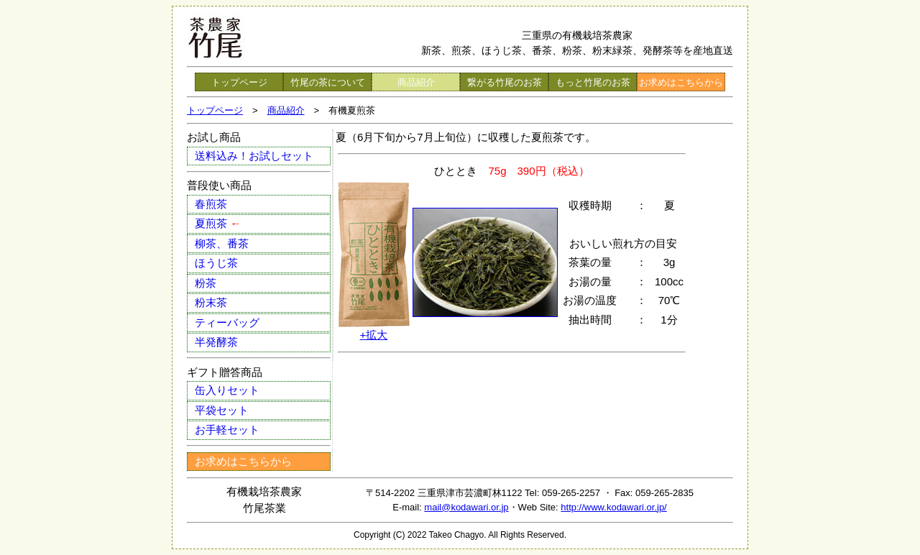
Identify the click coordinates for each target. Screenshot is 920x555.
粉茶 (205, 283)
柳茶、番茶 (222, 243)
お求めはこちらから (681, 82)
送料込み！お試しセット (254, 156)
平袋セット (222, 410)
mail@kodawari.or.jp (466, 507)
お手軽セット (227, 429)
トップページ (239, 82)
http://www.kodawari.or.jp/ (613, 507)
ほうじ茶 (216, 263)
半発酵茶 (216, 342)
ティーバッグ (227, 322)
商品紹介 (416, 82)
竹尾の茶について (327, 82)
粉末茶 (211, 302)
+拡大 (374, 335)
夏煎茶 (218, 223)
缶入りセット (227, 390)
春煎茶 (211, 204)
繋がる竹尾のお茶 (504, 82)
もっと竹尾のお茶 (593, 82)
